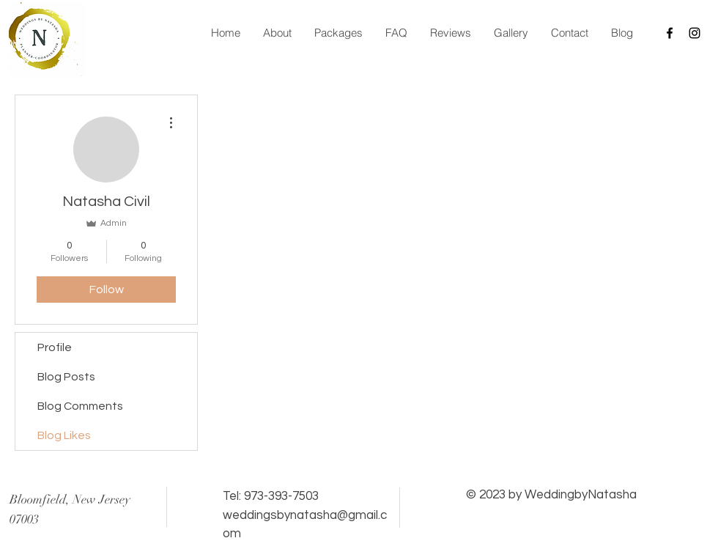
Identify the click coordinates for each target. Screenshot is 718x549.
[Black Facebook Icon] (669, 33)
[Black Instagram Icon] (694, 33)
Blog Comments (80, 406)
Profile (54, 347)
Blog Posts (66, 377)
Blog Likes (64, 435)
